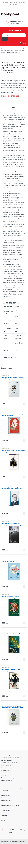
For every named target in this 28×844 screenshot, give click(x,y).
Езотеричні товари (6, 810)
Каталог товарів (14, 30)
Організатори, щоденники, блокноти (10, 757)
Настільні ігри (4, 772)
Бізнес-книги (4, 775)
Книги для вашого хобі (6, 800)
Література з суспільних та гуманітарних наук (12, 767)
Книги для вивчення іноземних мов (10, 793)
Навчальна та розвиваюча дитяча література (12, 788)
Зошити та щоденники (6, 760)
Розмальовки (4, 790)
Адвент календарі (5, 803)
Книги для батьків (5, 795)
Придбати (24, 404)
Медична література (6, 770)
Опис (14, 107)
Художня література (5, 60)
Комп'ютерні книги (5, 808)
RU (16, 6)
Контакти (3, 820)
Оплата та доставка (6, 818)
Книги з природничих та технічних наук (11, 805)
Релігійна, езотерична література (9, 798)
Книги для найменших (6, 780)
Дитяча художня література (8, 777)
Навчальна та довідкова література (10, 762)
